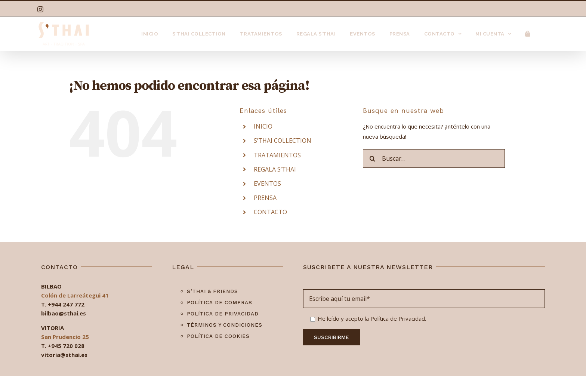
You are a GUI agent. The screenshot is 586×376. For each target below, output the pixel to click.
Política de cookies (218, 336)
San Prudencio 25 (65, 336)
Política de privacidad (223, 314)
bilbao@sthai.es (63, 313)
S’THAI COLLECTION (282, 140)
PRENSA (265, 198)
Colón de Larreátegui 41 (75, 295)
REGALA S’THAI (275, 169)
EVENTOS (267, 183)
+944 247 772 (66, 304)
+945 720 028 (66, 345)
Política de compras (219, 302)
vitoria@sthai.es (64, 354)
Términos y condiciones (224, 325)
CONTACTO (270, 212)
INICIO (263, 126)
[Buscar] (372, 158)
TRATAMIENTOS (277, 155)
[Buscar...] (434, 158)
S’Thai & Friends (212, 291)
